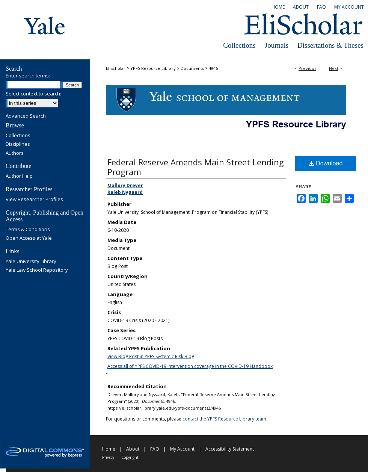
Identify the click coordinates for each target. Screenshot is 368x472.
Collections (239, 45)
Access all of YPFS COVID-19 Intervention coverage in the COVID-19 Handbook (190, 366)
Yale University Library (31, 262)
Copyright (130, 457)
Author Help (19, 176)
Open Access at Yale (29, 238)
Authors (15, 153)
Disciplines (18, 144)
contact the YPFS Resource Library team (224, 419)
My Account (182, 449)
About (132, 449)
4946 (213, 68)
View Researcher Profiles (34, 200)
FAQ (154, 449)
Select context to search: (33, 93)
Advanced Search (26, 115)
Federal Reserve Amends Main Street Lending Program (195, 166)
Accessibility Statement (229, 449)
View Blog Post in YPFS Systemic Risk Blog (150, 356)
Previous (307, 68)
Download (326, 163)
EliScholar (115, 68)
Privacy (108, 457)
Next (333, 68)
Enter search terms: (28, 75)
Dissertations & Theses (330, 45)
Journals (276, 45)
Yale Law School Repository (37, 270)
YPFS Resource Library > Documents (167, 68)
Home (108, 449)
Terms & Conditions (28, 230)
